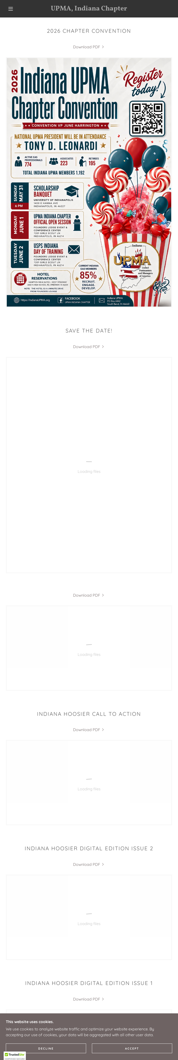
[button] (14, 9)
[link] (89, 9)
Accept (132, 1048)
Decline (46, 1048)
